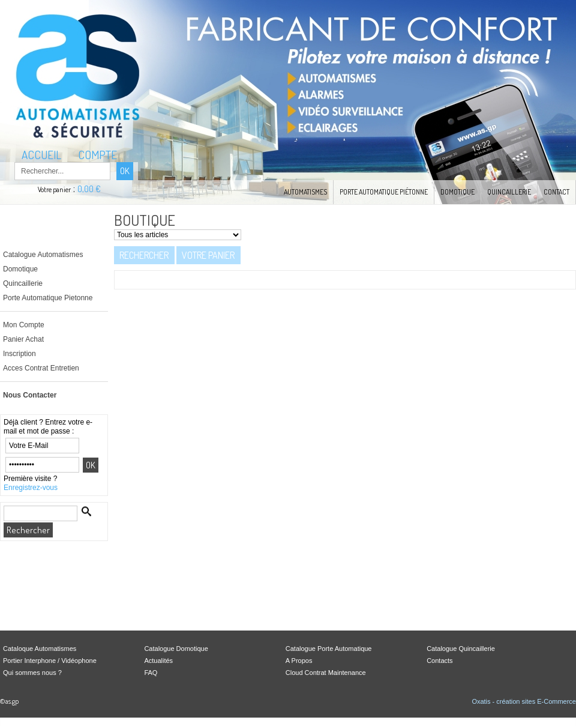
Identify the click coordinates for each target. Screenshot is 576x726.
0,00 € (89, 189)
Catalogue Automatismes (43, 254)
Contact (556, 191)
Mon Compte (23, 325)
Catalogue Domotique (176, 648)
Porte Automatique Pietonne (47, 298)
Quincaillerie (509, 191)
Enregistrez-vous (31, 487)
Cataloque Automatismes (39, 648)
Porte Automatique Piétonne (384, 191)
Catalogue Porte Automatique (329, 648)
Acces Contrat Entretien (41, 368)
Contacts (439, 660)
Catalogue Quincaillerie (461, 648)
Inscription (19, 353)
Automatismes (305, 191)
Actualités (158, 660)
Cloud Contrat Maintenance (326, 672)
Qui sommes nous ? (32, 672)
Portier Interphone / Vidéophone (50, 660)
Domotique (457, 191)
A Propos (299, 660)
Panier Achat (23, 339)
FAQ (150, 672)
